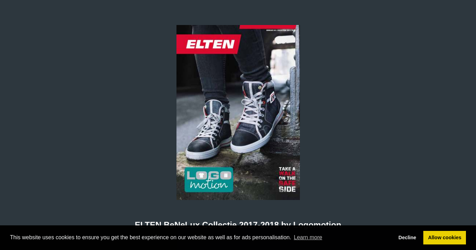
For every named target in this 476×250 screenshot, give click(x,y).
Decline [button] (407, 237)
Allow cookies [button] (444, 237)
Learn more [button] (308, 237)
